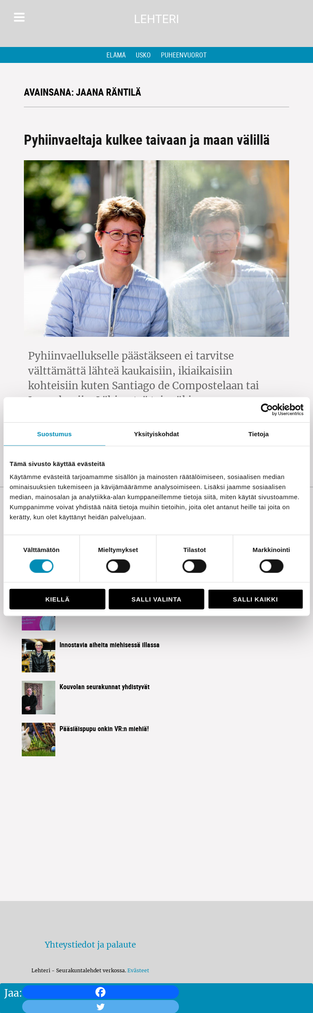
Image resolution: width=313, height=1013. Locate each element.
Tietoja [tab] (258, 433)
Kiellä (57, 599)
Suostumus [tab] (54, 433)
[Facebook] (100, 992)
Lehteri (156, 19)
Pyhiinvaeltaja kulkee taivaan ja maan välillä (147, 139)
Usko (143, 55)
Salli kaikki (255, 599)
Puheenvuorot (184, 55)
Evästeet (138, 970)
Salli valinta (156, 599)
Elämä (116, 55)
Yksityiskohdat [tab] (156, 433)
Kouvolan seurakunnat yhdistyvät (104, 686)
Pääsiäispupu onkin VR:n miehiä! (104, 728)
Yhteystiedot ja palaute (90, 945)
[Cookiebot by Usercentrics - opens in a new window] (266, 409)
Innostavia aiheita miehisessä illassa (109, 644)
